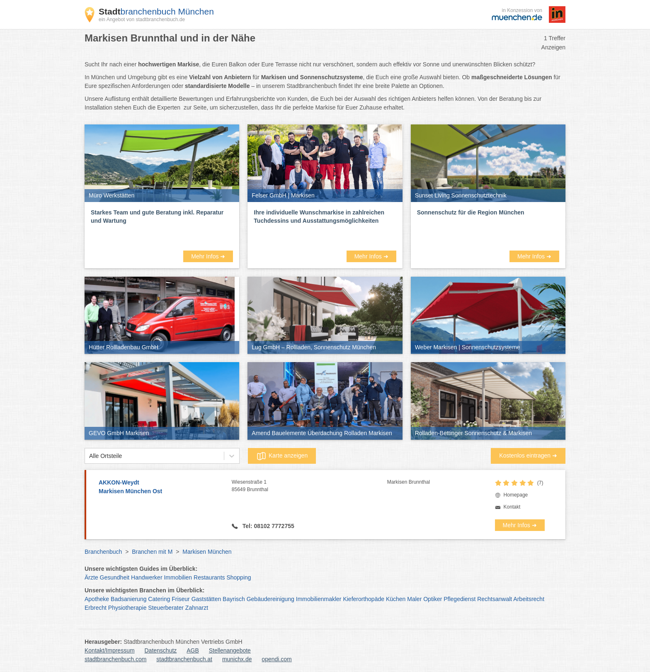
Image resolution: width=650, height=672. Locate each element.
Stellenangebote (230, 650)
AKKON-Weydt (161, 487)
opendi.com (276, 659)
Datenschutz (161, 650)
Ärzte (91, 577)
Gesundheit (115, 577)
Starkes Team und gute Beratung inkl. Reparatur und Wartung (157, 216)
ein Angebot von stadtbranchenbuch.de (142, 19)
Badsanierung (128, 599)
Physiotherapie (127, 607)
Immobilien (178, 577)
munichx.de (237, 659)
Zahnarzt (196, 607)
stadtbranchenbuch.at (184, 659)
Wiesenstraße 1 (309, 486)
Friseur (181, 599)
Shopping (238, 577)
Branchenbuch (103, 551)
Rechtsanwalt (494, 599)
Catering (159, 599)
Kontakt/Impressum (110, 650)
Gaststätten (206, 599)
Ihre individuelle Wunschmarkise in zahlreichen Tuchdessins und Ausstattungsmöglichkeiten (319, 216)
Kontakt (512, 507)
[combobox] (89, 456)
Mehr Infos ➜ (208, 256)
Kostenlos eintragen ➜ (528, 455)
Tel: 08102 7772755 (267, 526)
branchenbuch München (156, 11)
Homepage (516, 495)
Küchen (395, 599)
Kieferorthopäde (363, 599)
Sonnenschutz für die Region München (470, 212)
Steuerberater (166, 607)
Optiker (432, 599)
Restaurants (209, 577)
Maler (414, 599)
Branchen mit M (152, 551)
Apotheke (97, 599)
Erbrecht (96, 607)
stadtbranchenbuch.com (115, 659)
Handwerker (146, 577)
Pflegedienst (459, 599)
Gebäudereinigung (270, 599)
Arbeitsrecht (528, 599)
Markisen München (206, 551)
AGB (193, 650)
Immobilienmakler (319, 599)
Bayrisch (234, 599)
